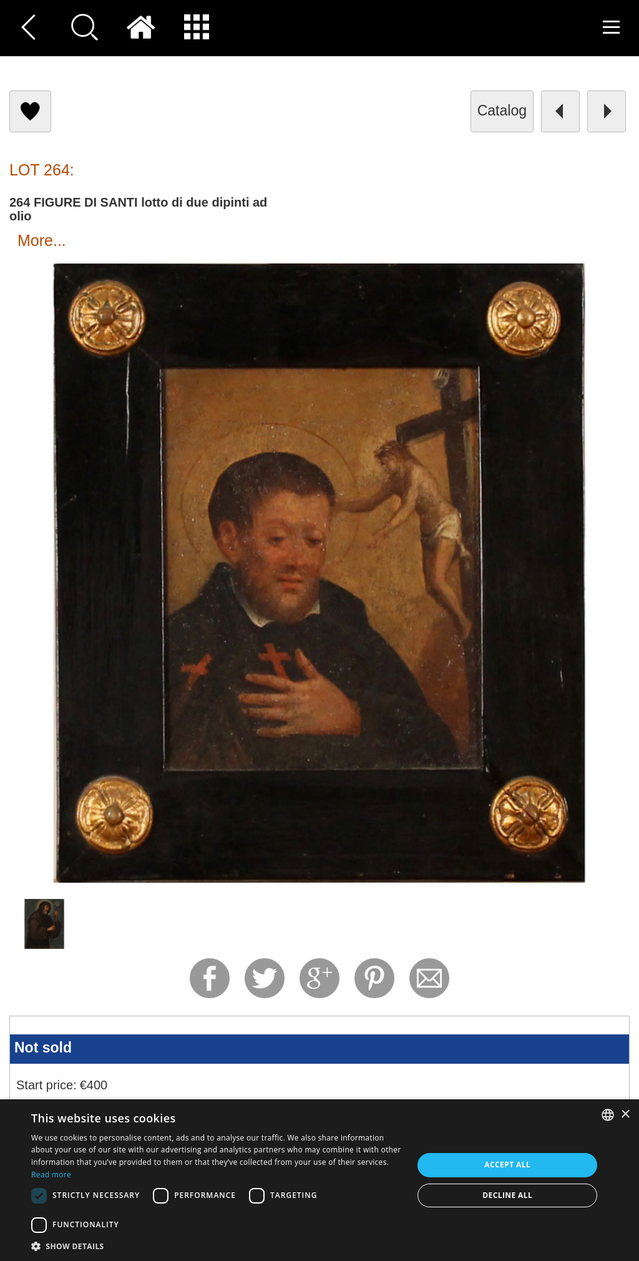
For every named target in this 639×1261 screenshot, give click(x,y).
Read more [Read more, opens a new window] (51, 1174)
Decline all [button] (507, 1195)
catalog (502, 110)
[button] (216, 1246)
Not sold (43, 1047)
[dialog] (319, 1180)
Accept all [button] (507, 1164)
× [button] (625, 1114)
